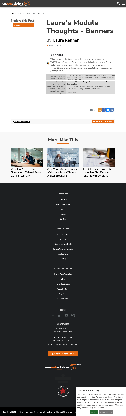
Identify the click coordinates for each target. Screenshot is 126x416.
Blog (12, 13)
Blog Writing (63, 294)
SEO (63, 279)
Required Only (106, 412)
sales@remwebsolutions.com (62, 344)
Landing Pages (63, 254)
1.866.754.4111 (63, 341)
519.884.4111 (63, 337)
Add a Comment (103, 121)
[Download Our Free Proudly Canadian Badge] (63, 391)
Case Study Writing (63, 299)
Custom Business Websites (63, 249)
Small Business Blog (63, 204)
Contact (63, 219)
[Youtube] (66, 315)
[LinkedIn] (59, 315)
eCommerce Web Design (63, 244)
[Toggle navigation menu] (123, 3)
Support (63, 209)
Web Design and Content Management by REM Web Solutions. (67, 412)
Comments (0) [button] (21, 122)
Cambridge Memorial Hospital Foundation (83, 82)
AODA (63, 239)
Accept (93, 412)
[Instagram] (73, 315)
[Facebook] (53, 315)
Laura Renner (66, 40)
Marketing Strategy (63, 284)
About (63, 214)
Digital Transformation (63, 274)
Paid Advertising (63, 289)
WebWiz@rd (63, 259)
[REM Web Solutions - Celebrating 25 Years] (63, 367)
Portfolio (63, 199)
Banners (17, 25)
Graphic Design (63, 234)
